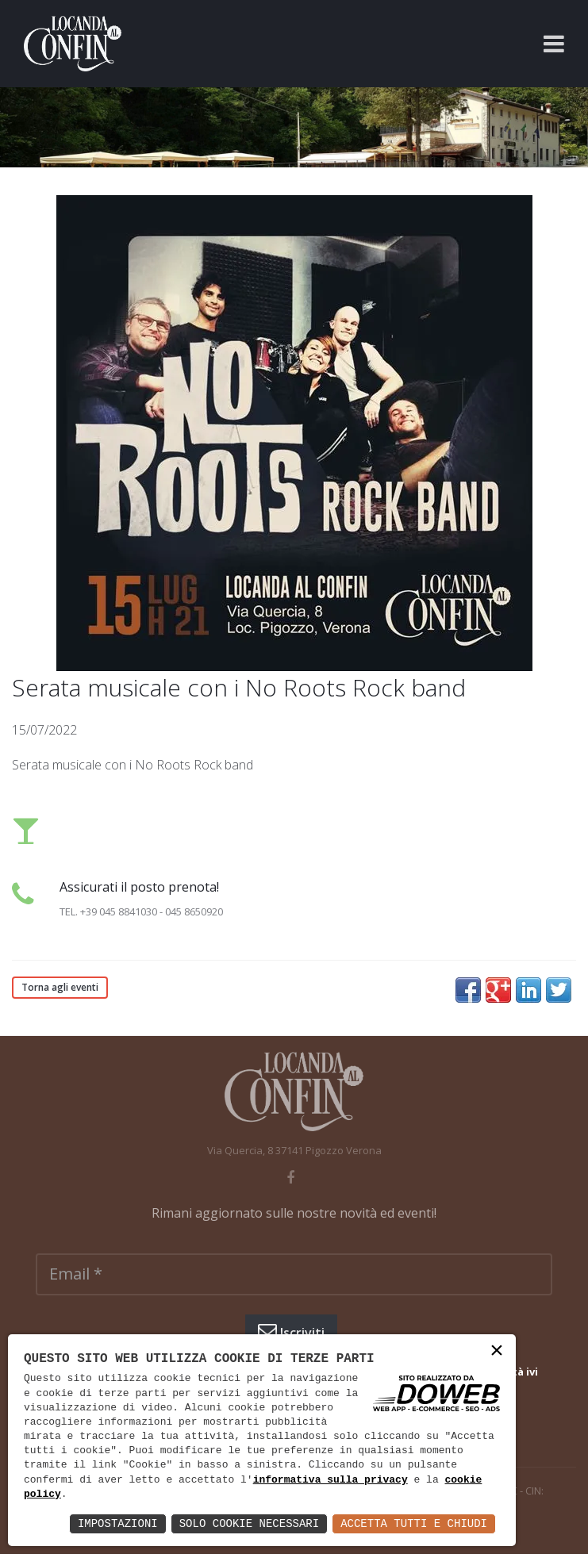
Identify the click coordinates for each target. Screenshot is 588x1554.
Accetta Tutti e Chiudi (413, 1523)
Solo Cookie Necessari (249, 1523)
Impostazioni (118, 1523)
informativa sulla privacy (330, 1480)
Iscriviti (291, 1331)
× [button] (497, 1352)
